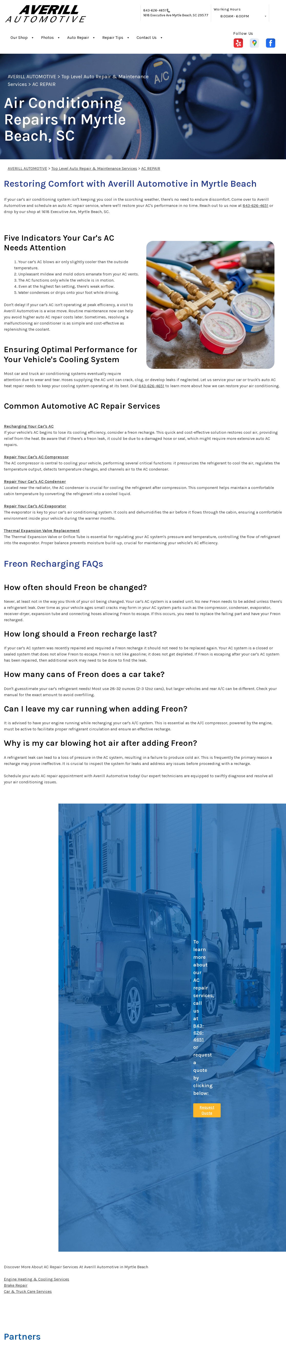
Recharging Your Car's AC (29, 426)
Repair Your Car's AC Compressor (36, 456)
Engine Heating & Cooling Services (36, 1279)
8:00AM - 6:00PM (234, 16)
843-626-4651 (154, 10)
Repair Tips (112, 37)
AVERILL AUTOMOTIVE (32, 77)
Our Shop (19, 37)
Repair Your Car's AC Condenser (35, 481)
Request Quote (207, 1110)
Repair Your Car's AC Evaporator (35, 506)
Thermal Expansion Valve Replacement (42, 530)
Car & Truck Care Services (28, 1291)
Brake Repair (15, 1285)
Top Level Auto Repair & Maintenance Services (94, 168)
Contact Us (147, 37)
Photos (47, 37)
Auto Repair (78, 37)
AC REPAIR (43, 84)
